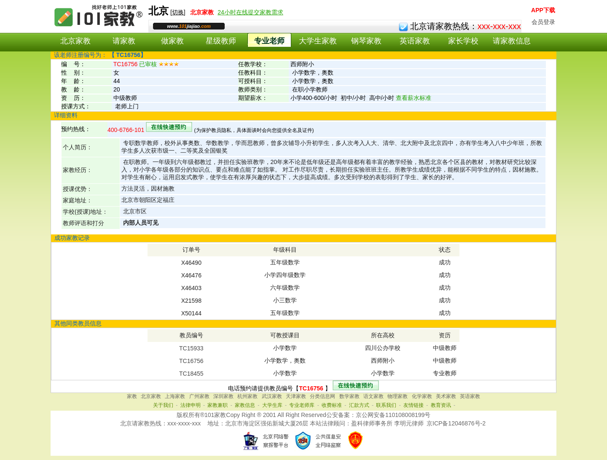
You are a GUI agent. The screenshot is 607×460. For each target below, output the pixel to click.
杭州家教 (247, 396)
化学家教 (422, 396)
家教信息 (245, 405)
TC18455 (191, 373)
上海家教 (175, 396)
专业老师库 (301, 405)
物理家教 (397, 396)
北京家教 (75, 41)
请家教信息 (512, 41)
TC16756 (191, 361)
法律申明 (190, 405)
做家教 (172, 41)
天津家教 (296, 396)
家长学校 (463, 41)
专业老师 (269, 41)
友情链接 (413, 405)
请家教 (124, 41)
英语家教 (415, 41)
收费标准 (332, 405)
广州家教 (199, 396)
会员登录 (543, 22)
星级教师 (221, 41)
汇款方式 (359, 405)
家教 (132, 396)
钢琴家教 (366, 41)
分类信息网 (322, 396)
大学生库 (272, 405)
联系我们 (386, 405)
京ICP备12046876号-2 (456, 423)
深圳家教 (223, 396)
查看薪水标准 (413, 97)
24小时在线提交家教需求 (250, 12)
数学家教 (349, 396)
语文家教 (373, 396)
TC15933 (191, 348)
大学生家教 (318, 41)
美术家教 (446, 396)
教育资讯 (441, 405)
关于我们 (163, 405)
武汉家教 (272, 396)
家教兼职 (217, 405)
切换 (178, 12)
